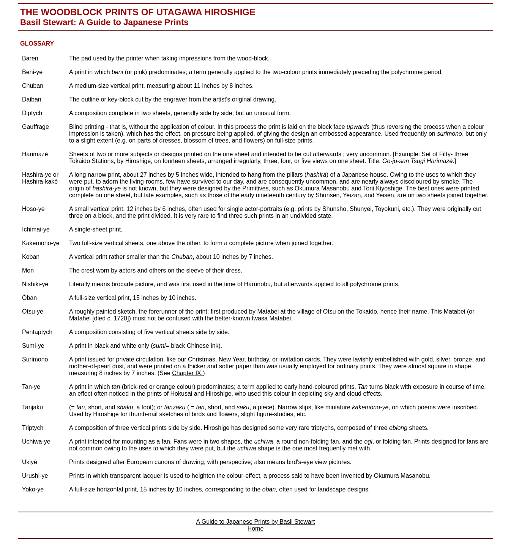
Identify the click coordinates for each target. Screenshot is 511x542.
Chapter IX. (187, 373)
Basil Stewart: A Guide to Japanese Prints (104, 22)
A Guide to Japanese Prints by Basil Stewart (255, 521)
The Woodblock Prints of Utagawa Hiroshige (138, 12)
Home (256, 528)
